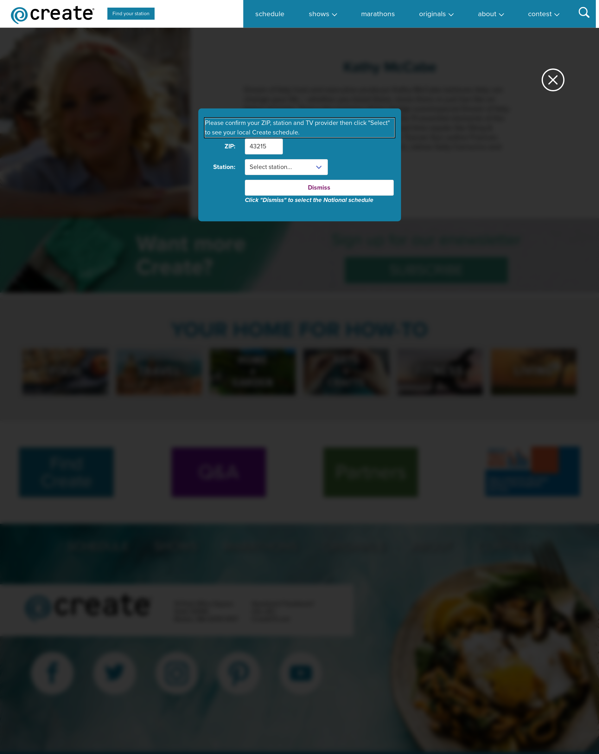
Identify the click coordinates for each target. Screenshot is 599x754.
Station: (224, 167)
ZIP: (230, 146)
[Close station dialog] (553, 82)
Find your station (131, 13)
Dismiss (319, 188)
